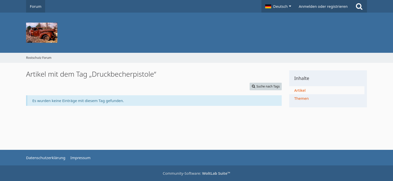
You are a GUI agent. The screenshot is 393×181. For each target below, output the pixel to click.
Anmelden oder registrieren (323, 6)
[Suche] (359, 6)
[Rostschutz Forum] (196, 32)
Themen (301, 98)
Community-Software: (196, 173)
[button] (278, 6)
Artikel (300, 90)
